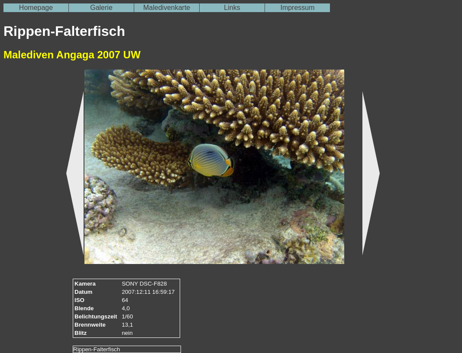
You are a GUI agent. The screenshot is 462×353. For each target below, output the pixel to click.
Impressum (297, 7)
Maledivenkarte (167, 7)
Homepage (36, 7)
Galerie (101, 7)
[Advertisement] (29, 203)
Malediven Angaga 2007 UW (72, 54)
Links (232, 7)
